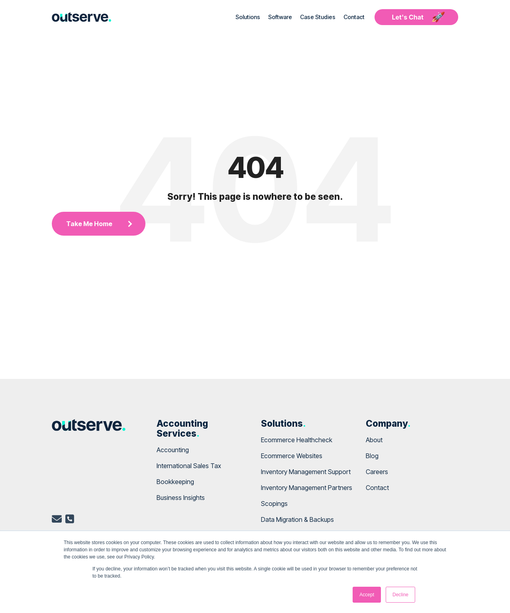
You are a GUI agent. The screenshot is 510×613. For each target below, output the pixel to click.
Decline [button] (400, 594)
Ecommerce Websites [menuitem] (291, 456)
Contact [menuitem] (377, 488)
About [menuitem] (374, 440)
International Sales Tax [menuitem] (189, 466)
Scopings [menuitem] (274, 504)
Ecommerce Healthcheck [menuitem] (296, 440)
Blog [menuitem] (372, 456)
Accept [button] (366, 594)
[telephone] (69, 520)
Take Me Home (89, 224)
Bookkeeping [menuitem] (175, 482)
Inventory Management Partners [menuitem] (306, 488)
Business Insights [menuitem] (181, 498)
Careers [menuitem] (377, 472)
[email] (57, 520)
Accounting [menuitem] (173, 450)
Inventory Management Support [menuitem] (306, 472)
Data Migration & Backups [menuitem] (297, 519)
